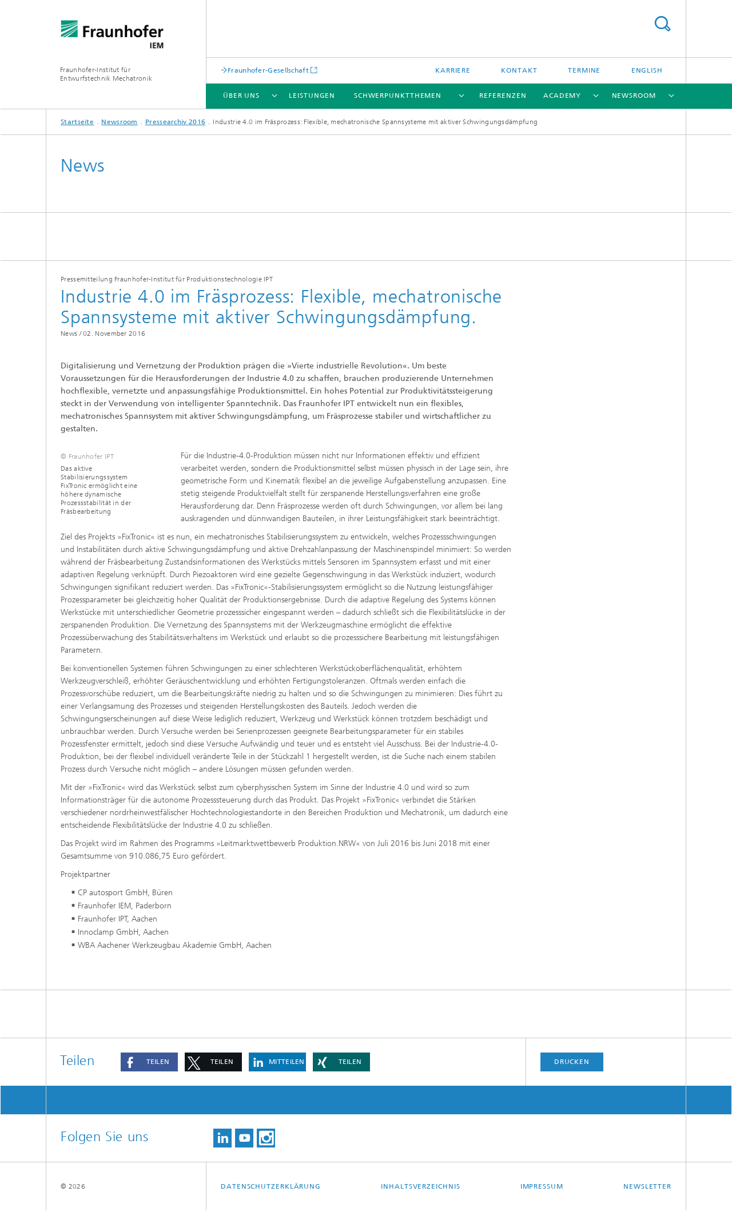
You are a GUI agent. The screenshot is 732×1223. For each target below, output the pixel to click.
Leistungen (312, 96)
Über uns (241, 96)
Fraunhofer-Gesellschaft (268, 70)
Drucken (572, 1074)
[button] (149, 1074)
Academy (562, 96)
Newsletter (647, 1199)
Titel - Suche (662, 23)
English (647, 70)
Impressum (541, 1199)
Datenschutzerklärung (271, 1199)
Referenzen (502, 96)
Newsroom (634, 96)
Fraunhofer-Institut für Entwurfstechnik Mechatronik (106, 74)
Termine (584, 70)
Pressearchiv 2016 (175, 122)
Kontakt (519, 70)
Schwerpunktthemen (397, 96)
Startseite (77, 122)
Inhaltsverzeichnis (420, 1199)
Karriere (453, 70)
